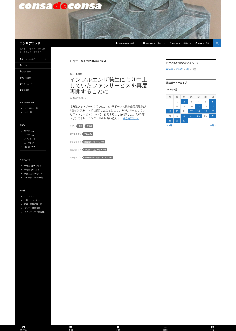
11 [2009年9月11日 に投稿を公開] (198, 106)
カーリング (29, 143)
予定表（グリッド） (33, 165)
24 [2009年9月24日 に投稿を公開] (191, 115)
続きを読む (131, 118)
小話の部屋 (25, 71)
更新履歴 (24, 90)
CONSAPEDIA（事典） (126, 43)
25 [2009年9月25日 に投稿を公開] (198, 115)
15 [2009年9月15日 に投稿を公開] (177, 111)
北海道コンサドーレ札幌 (94, 142)
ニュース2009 (76, 74)
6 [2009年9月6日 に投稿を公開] (212, 101)
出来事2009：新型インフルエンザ (98, 157)
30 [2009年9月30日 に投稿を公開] (184, 120)
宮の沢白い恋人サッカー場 (95, 150)
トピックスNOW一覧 (33, 177)
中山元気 (88, 134)
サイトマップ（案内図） (35, 212)
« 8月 (169, 125)
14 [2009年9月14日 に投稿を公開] (169, 111)
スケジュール (26, 84)
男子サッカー (30, 131)
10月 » (212, 125)
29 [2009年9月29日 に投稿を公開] (177, 120)
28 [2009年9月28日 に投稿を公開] (169, 120)
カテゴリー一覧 (31, 108)
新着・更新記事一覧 (33, 204)
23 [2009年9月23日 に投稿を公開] (184, 115)
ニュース (24, 65)
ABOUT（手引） (203, 43)
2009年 (179, 69)
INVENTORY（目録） (179, 43)
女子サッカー (30, 135)
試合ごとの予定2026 (33, 173)
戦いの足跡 (25, 78)
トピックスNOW (27, 59)
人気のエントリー (32, 200)
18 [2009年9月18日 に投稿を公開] (198, 111)
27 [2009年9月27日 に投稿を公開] (212, 115)
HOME (169, 69)
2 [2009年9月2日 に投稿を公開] (184, 101)
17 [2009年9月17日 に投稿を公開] (191, 111)
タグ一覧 (28, 112)
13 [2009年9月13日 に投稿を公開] (212, 106)
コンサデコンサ (30, 43)
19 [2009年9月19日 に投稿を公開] (205, 111)
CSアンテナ (29, 196)
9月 (187, 69)
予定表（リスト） (32, 169)
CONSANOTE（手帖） (153, 43)
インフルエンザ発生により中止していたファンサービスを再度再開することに (108, 85)
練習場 (89, 126)
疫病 (80, 126)
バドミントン (30, 139)
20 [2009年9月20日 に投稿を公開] (212, 111)
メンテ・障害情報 (32, 208)
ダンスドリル (30, 147)
